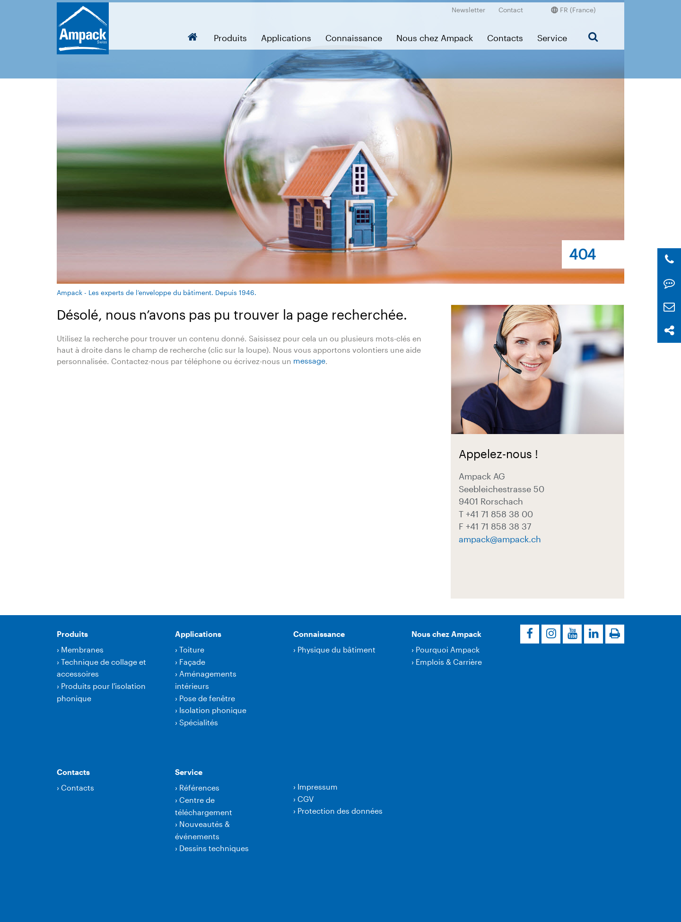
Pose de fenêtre (207, 698)
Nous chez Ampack (434, 35)
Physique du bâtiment (336, 649)
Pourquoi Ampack (448, 649)
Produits (230, 35)
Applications (286, 35)
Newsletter (468, 7)
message (309, 361)
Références (199, 787)
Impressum (317, 786)
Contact (510, 7)
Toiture (191, 649)
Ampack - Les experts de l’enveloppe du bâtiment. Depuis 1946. (156, 292)
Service (552, 35)
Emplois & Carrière (449, 661)
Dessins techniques (214, 848)
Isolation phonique (212, 709)
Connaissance (353, 35)
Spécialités (198, 722)
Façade (192, 661)
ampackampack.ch (500, 538)
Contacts (505, 35)
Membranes (82, 649)
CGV (305, 798)
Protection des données (340, 810)
